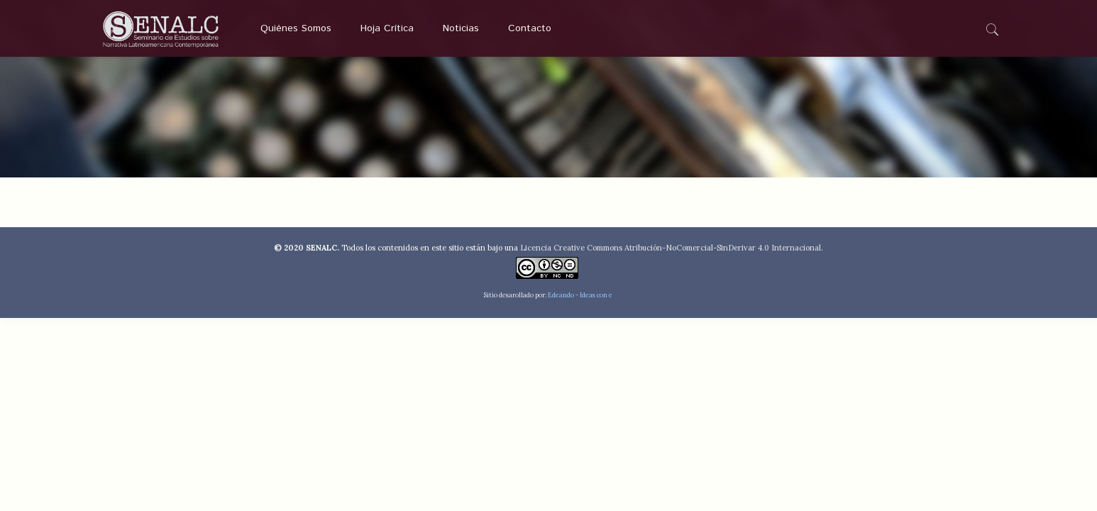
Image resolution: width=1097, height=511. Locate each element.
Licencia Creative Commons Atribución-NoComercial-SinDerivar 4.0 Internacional (670, 248)
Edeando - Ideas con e (580, 295)
